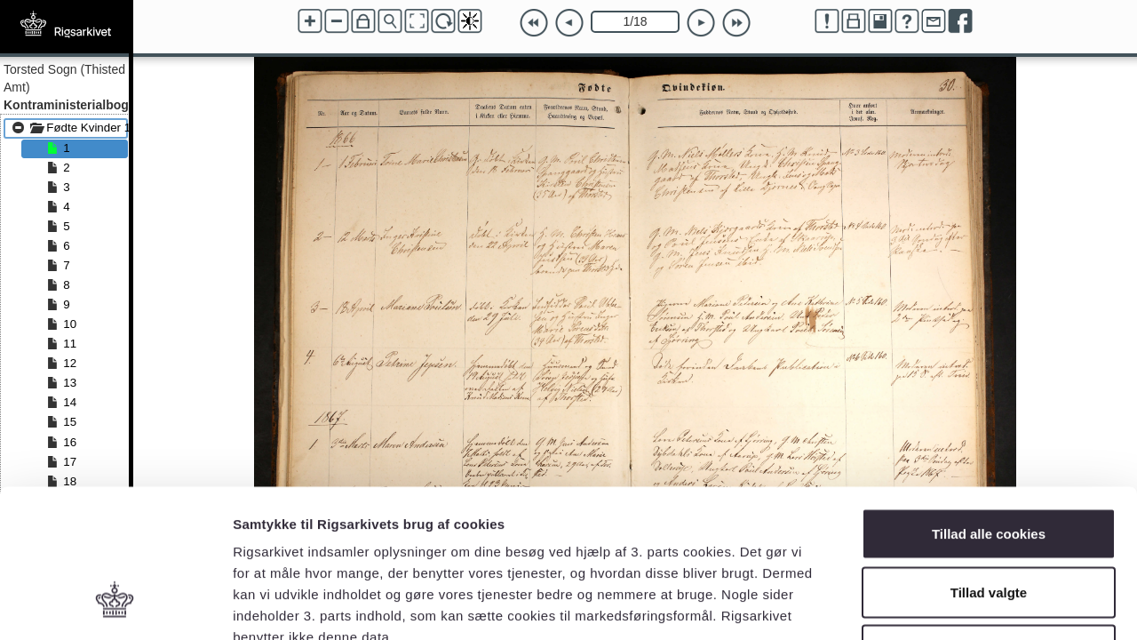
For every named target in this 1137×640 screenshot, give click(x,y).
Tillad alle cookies (989, 406)
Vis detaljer (923, 604)
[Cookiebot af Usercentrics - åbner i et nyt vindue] (115, 605)
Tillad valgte (988, 465)
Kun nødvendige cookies (989, 523)
